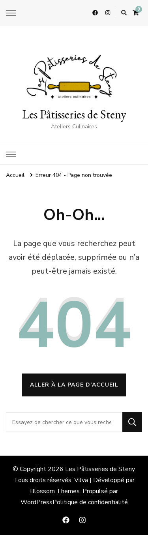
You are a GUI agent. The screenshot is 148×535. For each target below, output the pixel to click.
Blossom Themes (55, 491)
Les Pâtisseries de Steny (74, 114)
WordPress (36, 502)
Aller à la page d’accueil (74, 385)
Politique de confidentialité (90, 502)
